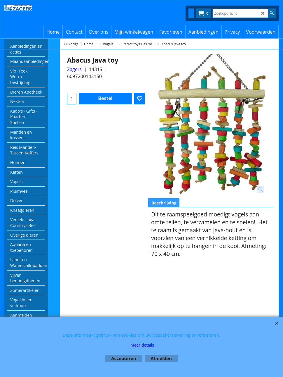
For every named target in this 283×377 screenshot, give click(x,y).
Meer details (142, 345)
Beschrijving (163, 203)
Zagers (74, 69)
